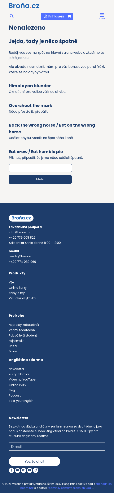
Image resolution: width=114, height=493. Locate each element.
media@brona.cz (21, 256)
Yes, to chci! (34, 461)
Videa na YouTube (22, 379)
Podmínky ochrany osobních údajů (70, 488)
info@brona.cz (19, 232)
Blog (12, 390)
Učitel (13, 346)
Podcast (15, 395)
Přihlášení (53, 16)
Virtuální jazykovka (22, 298)
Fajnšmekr (16, 341)
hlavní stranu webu (66, 52)
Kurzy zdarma (19, 374)
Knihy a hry (17, 293)
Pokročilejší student (23, 335)
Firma (13, 351)
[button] (101, 16)
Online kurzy (18, 288)
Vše (11, 282)
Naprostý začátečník (24, 325)
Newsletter (16, 369)
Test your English (21, 401)
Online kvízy (17, 385)
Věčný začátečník (22, 330)
